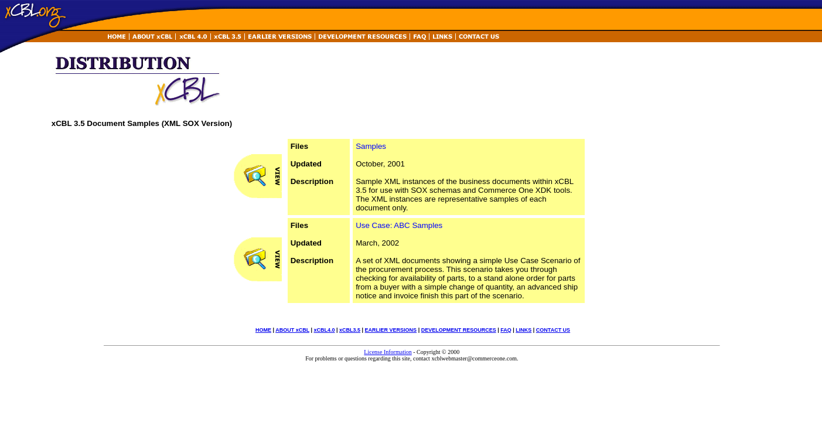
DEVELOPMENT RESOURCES (458, 330)
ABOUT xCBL (292, 330)
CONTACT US (553, 330)
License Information (387, 352)
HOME (263, 330)
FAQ (505, 330)
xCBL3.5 (349, 330)
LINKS (523, 330)
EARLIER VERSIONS (391, 330)
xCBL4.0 (324, 330)
